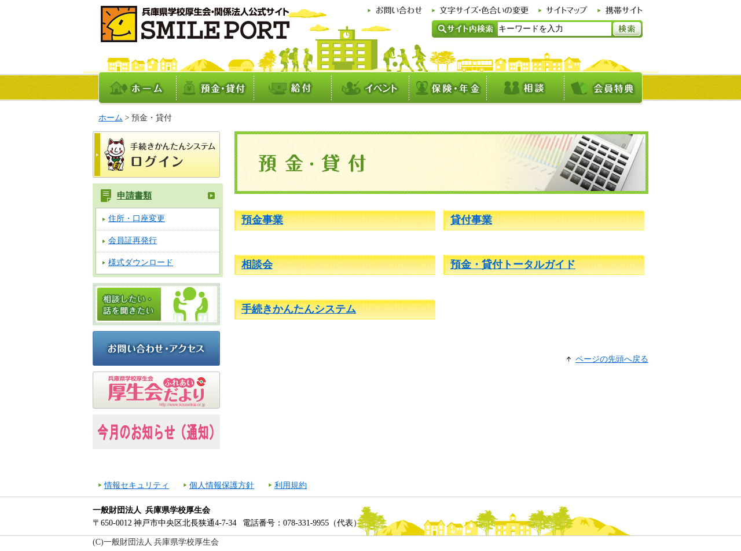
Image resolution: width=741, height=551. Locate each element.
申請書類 (134, 195)
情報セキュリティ (136, 485)
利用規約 (290, 485)
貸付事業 (471, 220)
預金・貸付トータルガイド (512, 264)
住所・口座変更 (136, 218)
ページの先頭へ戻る (611, 359)
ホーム (110, 117)
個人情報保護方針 (221, 485)
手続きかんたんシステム (298, 309)
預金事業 (262, 220)
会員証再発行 (132, 240)
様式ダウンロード (140, 262)
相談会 (257, 264)
